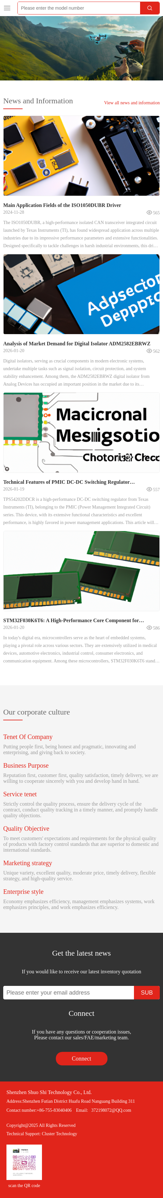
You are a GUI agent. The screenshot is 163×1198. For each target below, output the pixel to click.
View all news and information (132, 102)
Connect (81, 1058)
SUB (147, 992)
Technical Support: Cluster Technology (41, 1133)
